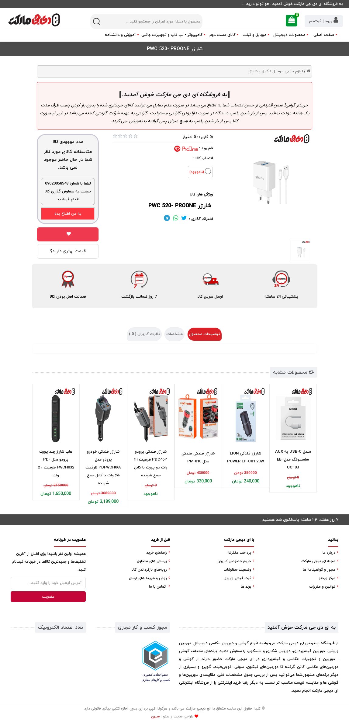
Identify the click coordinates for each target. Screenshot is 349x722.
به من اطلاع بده (67, 213)
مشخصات (174, 334)
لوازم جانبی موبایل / (286, 71)
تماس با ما (157, 586)
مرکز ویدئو (327, 578)
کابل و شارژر (258, 71)
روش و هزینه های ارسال (148, 578)
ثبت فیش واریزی (237, 578)
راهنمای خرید (156, 552)
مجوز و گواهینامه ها (319, 569)
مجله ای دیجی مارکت (318, 561)
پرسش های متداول (152, 561)
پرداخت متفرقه (239, 552)
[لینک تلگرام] (167, 219)
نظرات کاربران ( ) (144, 334)
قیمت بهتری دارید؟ (68, 251)
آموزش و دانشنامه (120, 35)
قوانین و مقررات (322, 586)
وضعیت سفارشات (237, 569)
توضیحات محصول (204, 334)
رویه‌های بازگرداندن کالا (149, 569)
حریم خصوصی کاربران (234, 561)
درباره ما (329, 552)
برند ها (246, 586)
